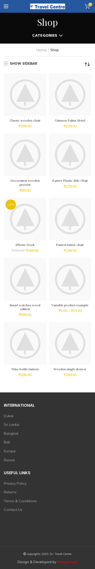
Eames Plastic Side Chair (70, 180)
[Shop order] (87, 64)
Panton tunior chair (70, 245)
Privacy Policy (15, 483)
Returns (10, 492)
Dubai (8, 416)
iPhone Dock (25, 245)
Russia (9, 460)
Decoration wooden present (25, 183)
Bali (7, 442)
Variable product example (69, 305)
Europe (10, 451)
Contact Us (13, 509)
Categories (44, 35)
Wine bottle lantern (25, 369)
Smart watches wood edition (25, 307)
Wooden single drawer (69, 369)
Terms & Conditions (20, 501)
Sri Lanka (11, 424)
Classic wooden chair (25, 120)
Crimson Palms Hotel (70, 120)
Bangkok (11, 433)
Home (41, 50)
